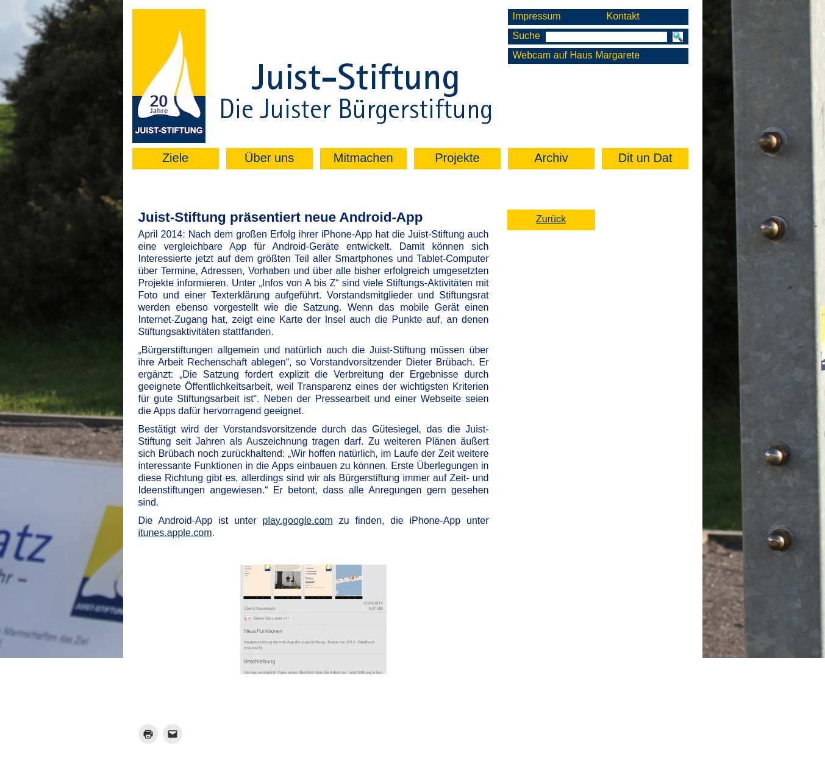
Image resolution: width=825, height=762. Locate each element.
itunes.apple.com (175, 532)
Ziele (175, 157)
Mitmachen (363, 157)
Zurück (551, 219)
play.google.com (297, 520)
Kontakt (622, 16)
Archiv (551, 157)
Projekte (457, 157)
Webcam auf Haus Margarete (576, 55)
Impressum (537, 16)
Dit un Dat (645, 157)
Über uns (269, 157)
